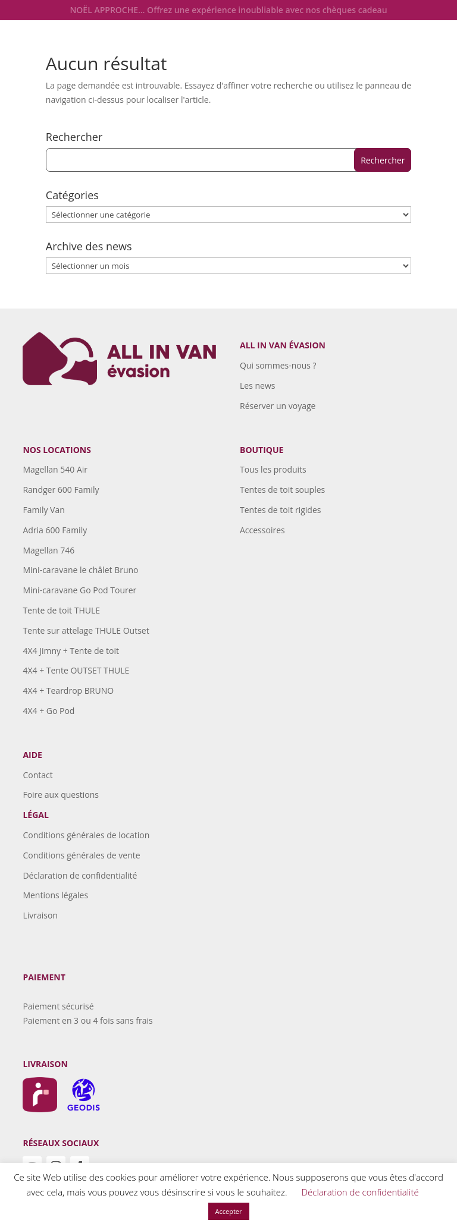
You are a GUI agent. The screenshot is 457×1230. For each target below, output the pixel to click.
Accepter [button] (228, 1211)
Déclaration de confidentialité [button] (360, 1192)
